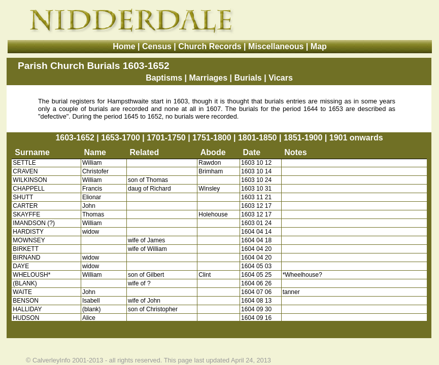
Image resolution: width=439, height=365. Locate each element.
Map (319, 46)
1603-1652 (74, 137)
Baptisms (164, 78)
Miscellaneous (275, 46)
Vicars (280, 78)
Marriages (208, 78)
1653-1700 (120, 137)
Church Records (209, 46)
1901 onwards (356, 137)
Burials (248, 78)
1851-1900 (303, 137)
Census (157, 46)
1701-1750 (166, 137)
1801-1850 (257, 137)
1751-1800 (211, 137)
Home (124, 46)
